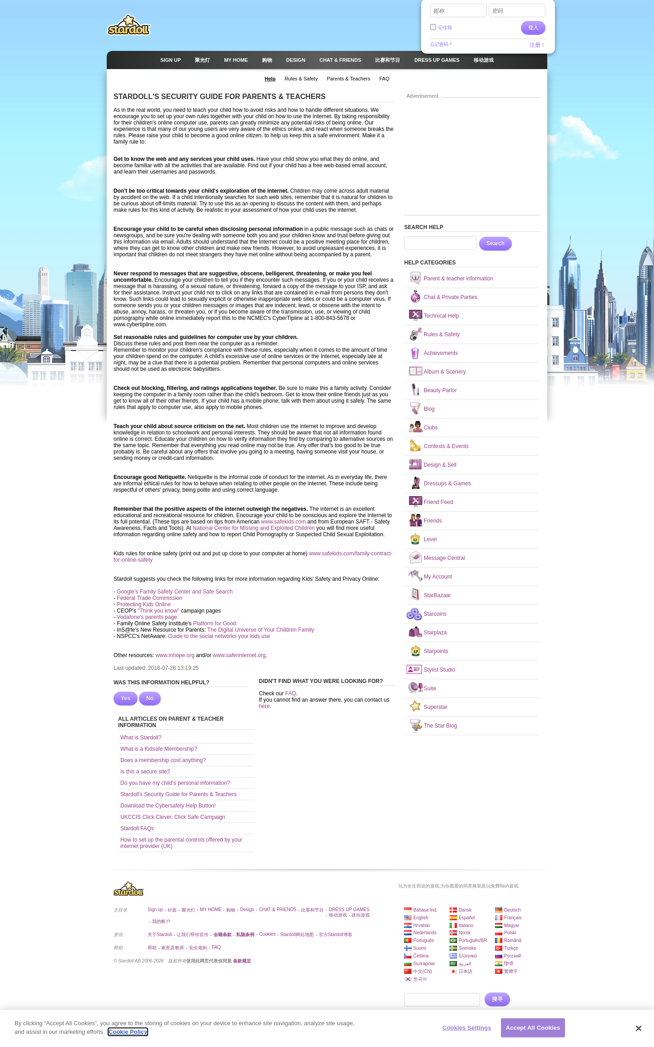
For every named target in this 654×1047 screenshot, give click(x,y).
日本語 (465, 971)
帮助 (152, 947)
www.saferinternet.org (239, 655)
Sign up (155, 909)
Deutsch (512, 909)
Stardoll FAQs (137, 828)
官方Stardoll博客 (335, 934)
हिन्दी (508, 963)
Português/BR (473, 940)
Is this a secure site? (145, 771)
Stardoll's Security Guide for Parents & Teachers (178, 794)
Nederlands (424, 932)
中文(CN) (422, 971)
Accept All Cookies (533, 1031)
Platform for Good (214, 623)
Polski (510, 932)
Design (247, 909)
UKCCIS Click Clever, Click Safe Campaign (172, 817)
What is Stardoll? (141, 737)
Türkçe (511, 948)
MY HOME (211, 909)
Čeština (421, 955)
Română (512, 940)
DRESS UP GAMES (349, 909)
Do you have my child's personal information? (175, 783)
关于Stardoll (160, 934)
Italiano (466, 925)
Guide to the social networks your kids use (219, 636)
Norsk (465, 932)
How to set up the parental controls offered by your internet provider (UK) (181, 843)
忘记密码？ (441, 44)
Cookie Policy (128, 1036)
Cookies (267, 934)
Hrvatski (421, 925)
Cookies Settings (466, 1031)
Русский (512, 955)
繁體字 (511, 971)
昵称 (438, 11)
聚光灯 (188, 909)
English (420, 917)
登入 (533, 27)
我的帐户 (161, 921)
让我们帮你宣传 (192, 934)
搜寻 (497, 999)
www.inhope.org (175, 655)
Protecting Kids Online (144, 604)
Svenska (467, 948)
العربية (465, 963)
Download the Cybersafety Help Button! (168, 806)
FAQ (290, 693)
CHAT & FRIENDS (277, 909)
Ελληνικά (468, 955)
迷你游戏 (361, 914)
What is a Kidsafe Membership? (158, 749)
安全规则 (198, 947)
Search (495, 243)
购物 (230, 909)
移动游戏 (338, 914)
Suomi (419, 948)
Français (512, 917)
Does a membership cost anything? (163, 760)
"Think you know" (158, 611)
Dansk (465, 909)
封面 (172, 909)
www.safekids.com (283, 522)
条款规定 (242, 960)
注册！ (538, 45)
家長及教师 (172, 947)
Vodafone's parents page (147, 617)
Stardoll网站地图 (297, 934)
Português (423, 940)
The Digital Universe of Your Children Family (260, 630)
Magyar (511, 925)
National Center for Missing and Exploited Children (254, 528)
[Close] (639, 1032)
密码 (497, 11)
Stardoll (129, 24)
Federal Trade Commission (149, 598)
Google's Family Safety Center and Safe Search (175, 591)
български (424, 963)
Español (467, 917)
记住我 (445, 27)
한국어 (420, 979)
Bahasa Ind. (425, 909)
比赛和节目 (312, 909)
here (264, 706)
